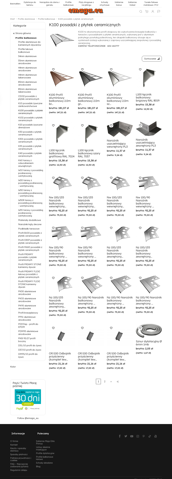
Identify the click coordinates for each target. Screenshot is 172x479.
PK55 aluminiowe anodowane (27, 300)
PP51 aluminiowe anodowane (27, 318)
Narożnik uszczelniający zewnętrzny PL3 (146, 143)
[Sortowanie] (151, 59)
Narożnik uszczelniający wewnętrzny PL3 (117, 144)
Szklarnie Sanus (119, 3)
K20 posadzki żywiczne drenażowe (30, 126)
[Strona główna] (86, 11)
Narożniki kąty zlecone (30, 224)
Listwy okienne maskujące (43, 445)
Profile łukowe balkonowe (25, 50)
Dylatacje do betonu (30, 3)
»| (117, 382)
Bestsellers (15, 3)
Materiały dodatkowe (29, 220)
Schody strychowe (104, 3)
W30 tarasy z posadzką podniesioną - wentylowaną (30, 193)
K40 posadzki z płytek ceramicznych (30, 154)
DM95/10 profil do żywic (28, 355)
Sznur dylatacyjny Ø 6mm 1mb (149, 343)
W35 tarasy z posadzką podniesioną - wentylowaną (30, 213)
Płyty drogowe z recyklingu (86, 3)
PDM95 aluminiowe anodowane (28, 332)
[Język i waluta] (159, 11)
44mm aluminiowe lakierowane (27, 76)
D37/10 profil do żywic (29, 349)
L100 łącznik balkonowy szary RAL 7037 (89, 154)
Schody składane (44, 459)
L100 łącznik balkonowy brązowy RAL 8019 (147, 98)
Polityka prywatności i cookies (20, 455)
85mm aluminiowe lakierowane (27, 90)
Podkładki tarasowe (29, 228)
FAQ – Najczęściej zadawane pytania (19, 461)
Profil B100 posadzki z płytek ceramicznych (30, 234)
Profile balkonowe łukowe (44, 454)
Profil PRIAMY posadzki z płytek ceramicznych (27, 257)
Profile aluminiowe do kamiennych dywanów (29, 43)
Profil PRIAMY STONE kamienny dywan (29, 266)
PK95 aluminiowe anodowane (27, 307)
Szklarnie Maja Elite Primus (45, 439)
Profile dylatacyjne (45, 450)
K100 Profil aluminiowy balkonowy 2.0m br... (60, 100)
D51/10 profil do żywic (30, 345)
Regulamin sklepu (18, 466)
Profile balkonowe (68, 3)
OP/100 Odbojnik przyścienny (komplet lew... (60, 357)
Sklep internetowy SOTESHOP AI (148, 476)
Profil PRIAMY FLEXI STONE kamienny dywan (29, 284)
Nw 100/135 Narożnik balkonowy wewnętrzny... (57, 202)
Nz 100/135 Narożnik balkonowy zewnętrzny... (115, 252)
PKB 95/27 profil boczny (26, 340)
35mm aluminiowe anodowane (27, 62)
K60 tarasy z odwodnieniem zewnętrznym (26, 163)
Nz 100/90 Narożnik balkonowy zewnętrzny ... (91, 301)
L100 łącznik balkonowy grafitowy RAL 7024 (61, 154)
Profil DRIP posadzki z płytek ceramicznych (30, 241)
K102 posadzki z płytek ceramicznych (30, 119)
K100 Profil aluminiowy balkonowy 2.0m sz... (117, 100)
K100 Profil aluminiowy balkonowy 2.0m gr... (89, 100)
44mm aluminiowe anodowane (27, 69)
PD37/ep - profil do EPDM (28, 325)
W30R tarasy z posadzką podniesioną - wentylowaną (30, 203)
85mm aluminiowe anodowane (27, 83)
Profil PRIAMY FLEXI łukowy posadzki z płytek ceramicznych (29, 274)
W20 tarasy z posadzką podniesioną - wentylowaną (30, 183)
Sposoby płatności (19, 451)
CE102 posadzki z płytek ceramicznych (28, 97)
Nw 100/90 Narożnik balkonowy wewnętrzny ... (145, 202)
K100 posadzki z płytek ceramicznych (30, 112)
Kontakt (14, 441)
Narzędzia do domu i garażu (50, 3)
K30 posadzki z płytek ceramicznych (30, 133)
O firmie (14, 438)
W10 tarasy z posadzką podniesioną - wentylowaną (30, 173)
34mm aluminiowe (27, 56)
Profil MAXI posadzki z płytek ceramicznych (30, 248)
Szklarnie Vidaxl (132, 3)
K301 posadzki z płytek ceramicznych (30, 140)
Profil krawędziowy (28, 312)
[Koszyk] (147, 11)
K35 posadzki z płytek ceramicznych (29, 147)
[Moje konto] (153, 11)
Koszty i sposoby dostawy (18, 446)
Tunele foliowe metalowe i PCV (151, 3)
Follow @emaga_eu (27, 418)
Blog (38, 463)
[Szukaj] (141, 11)
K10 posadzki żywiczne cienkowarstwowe (30, 105)
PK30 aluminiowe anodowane (27, 293)
